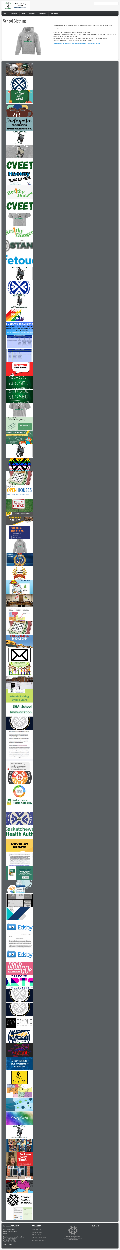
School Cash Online (39, 1240)
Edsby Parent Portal (39, 1237)
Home (5, 13)
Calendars (42, 13)
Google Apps (37, 1229)
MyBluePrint (37, 1235)
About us (14, 13)
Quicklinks (54, 13)
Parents (32, 13)
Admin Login (7, 1244)
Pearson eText (37, 1232)
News (23, 13)
